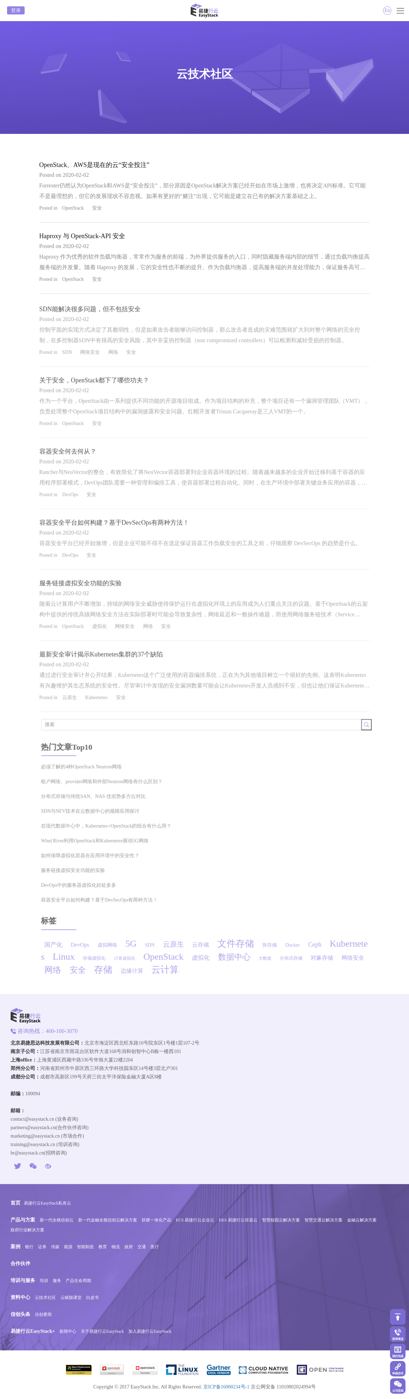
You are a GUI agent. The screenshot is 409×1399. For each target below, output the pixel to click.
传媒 (55, 1246)
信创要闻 (43, 1314)
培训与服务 (23, 1280)
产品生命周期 (78, 1280)
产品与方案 (23, 1219)
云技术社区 (45, 1297)
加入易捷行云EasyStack (149, 1331)
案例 (15, 1246)
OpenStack (73, 208)
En (387, 10)
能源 (68, 1246)
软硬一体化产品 (156, 1220)
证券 (42, 1246)
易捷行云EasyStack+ (33, 1331)
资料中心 (20, 1297)
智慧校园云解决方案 (281, 1220)
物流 (115, 1246)
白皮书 (92, 1297)
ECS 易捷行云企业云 (195, 1220)
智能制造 (85, 1246)
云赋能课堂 (71, 1297)
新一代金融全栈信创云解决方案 (107, 1220)
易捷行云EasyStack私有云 (47, 1203)
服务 (57, 1280)
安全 (97, 208)
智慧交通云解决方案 (324, 1220)
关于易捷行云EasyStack (102, 1331)
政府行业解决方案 (27, 1229)
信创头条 (20, 1314)
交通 (142, 1246)
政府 (128, 1246)
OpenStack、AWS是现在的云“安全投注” (94, 164)
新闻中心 (67, 1331)
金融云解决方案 (362, 1220)
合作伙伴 (20, 1263)
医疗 (155, 1246)
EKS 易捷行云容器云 (238, 1220)
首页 (15, 1203)
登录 (16, 10)
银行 (29, 1246)
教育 (102, 1246)
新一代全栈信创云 (57, 1220)
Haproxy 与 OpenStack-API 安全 (82, 236)
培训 (44, 1280)
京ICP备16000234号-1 (226, 1386)
